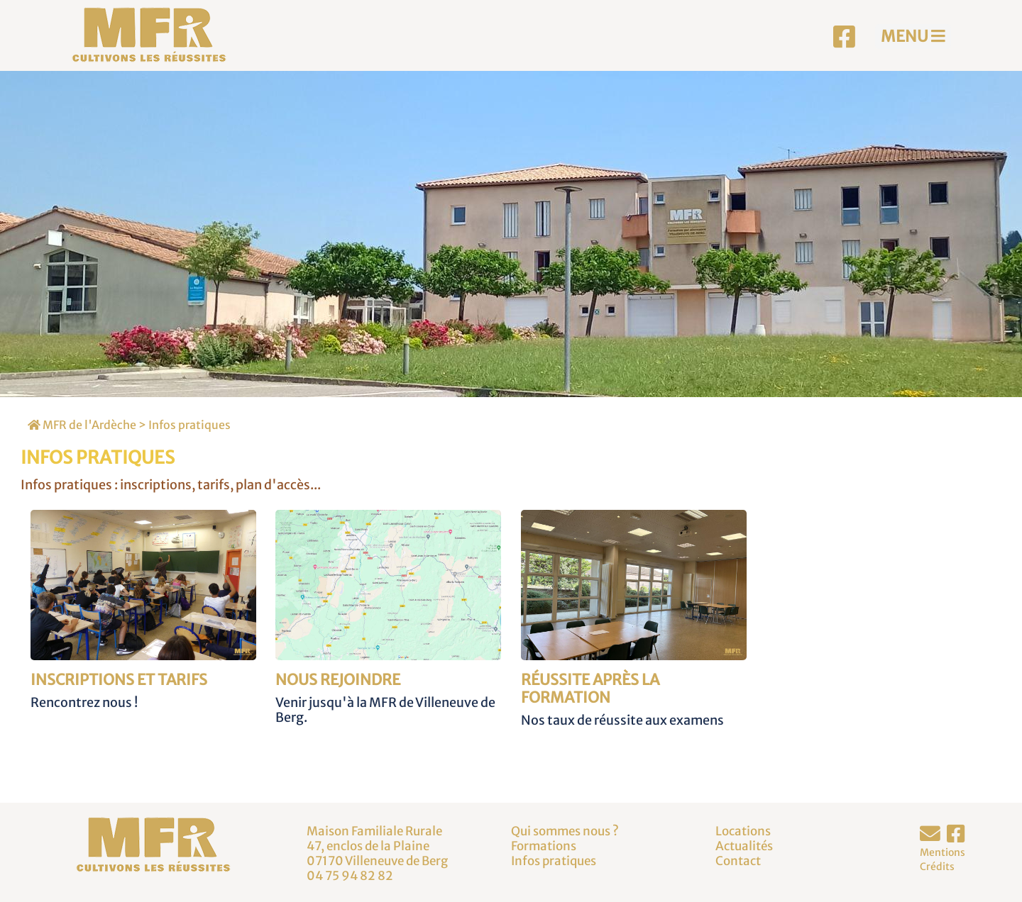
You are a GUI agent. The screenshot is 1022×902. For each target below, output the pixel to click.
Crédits (937, 866)
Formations (543, 846)
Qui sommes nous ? (565, 831)
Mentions (942, 852)
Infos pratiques (189, 425)
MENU (913, 36)
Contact (738, 861)
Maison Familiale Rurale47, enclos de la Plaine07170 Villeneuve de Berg (377, 845)
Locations (743, 831)
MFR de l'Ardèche (82, 425)
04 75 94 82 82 (350, 876)
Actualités (744, 846)
